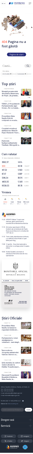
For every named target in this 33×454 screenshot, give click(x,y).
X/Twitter (8, 441)
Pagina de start (17, 54)
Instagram (25, 436)
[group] (16, 92)
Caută (28, 410)
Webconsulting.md (13, 403)
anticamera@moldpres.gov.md (13, 393)
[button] (27, 97)
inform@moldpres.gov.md (12, 395)
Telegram (25, 441)
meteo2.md (16, 195)
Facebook (8, 436)
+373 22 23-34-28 (8, 389)
